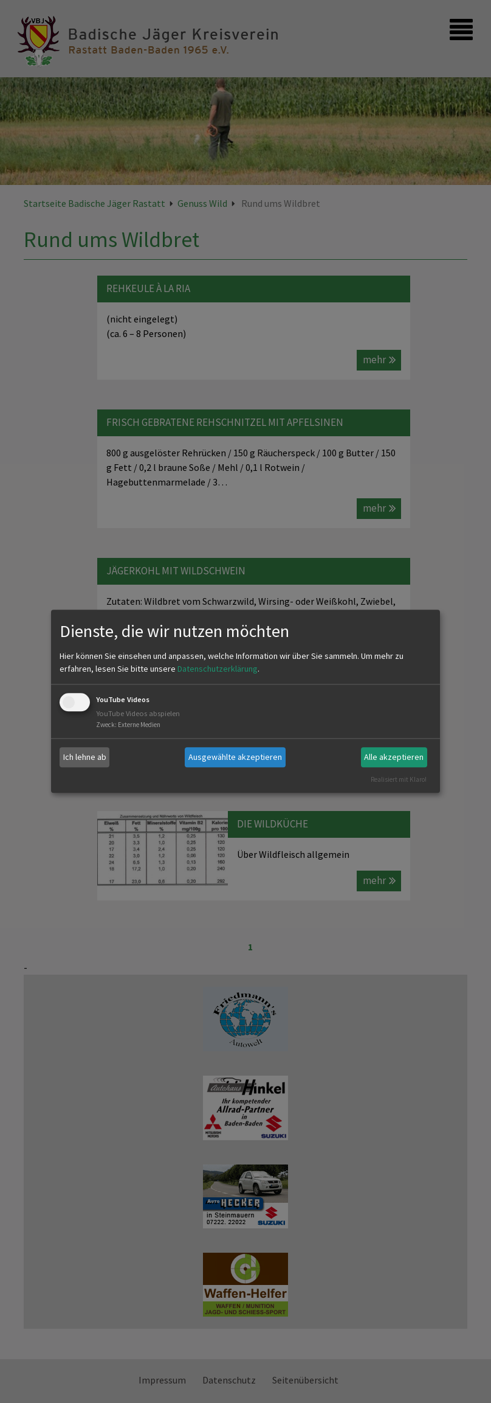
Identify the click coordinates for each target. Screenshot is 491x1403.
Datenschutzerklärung (217, 668)
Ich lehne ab (84, 756)
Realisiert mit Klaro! (399, 779)
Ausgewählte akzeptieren (235, 756)
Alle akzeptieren (394, 756)
